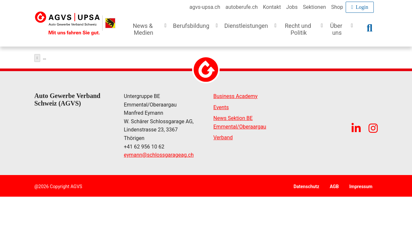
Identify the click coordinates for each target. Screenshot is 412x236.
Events (221, 106)
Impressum (360, 184)
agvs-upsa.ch (205, 7)
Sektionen (314, 7)
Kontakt (272, 7)
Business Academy (235, 94)
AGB (334, 184)
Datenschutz (306, 184)
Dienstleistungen (59, 56)
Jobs (292, 7)
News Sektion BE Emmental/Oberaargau (239, 120)
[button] (148, 33)
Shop (337, 7)
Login (359, 7)
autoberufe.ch (241, 7)
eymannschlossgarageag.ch (159, 153)
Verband (223, 136)
